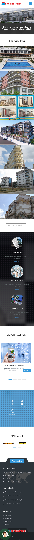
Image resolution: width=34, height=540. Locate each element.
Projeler (7, 524)
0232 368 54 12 (12, 475)
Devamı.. (27, 370)
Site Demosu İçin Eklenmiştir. (14, 366)
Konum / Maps (17, 461)
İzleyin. (17, 318)
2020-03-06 (13, 371)
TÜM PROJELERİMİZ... (15, 225)
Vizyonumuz (8, 518)
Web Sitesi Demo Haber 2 (12, 496)
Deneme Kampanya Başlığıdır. (14, 500)
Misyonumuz (8, 521)
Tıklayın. (17, 289)
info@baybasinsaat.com (18, 482)
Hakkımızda (8, 515)
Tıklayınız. (17, 261)
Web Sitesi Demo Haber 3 (12, 504)
